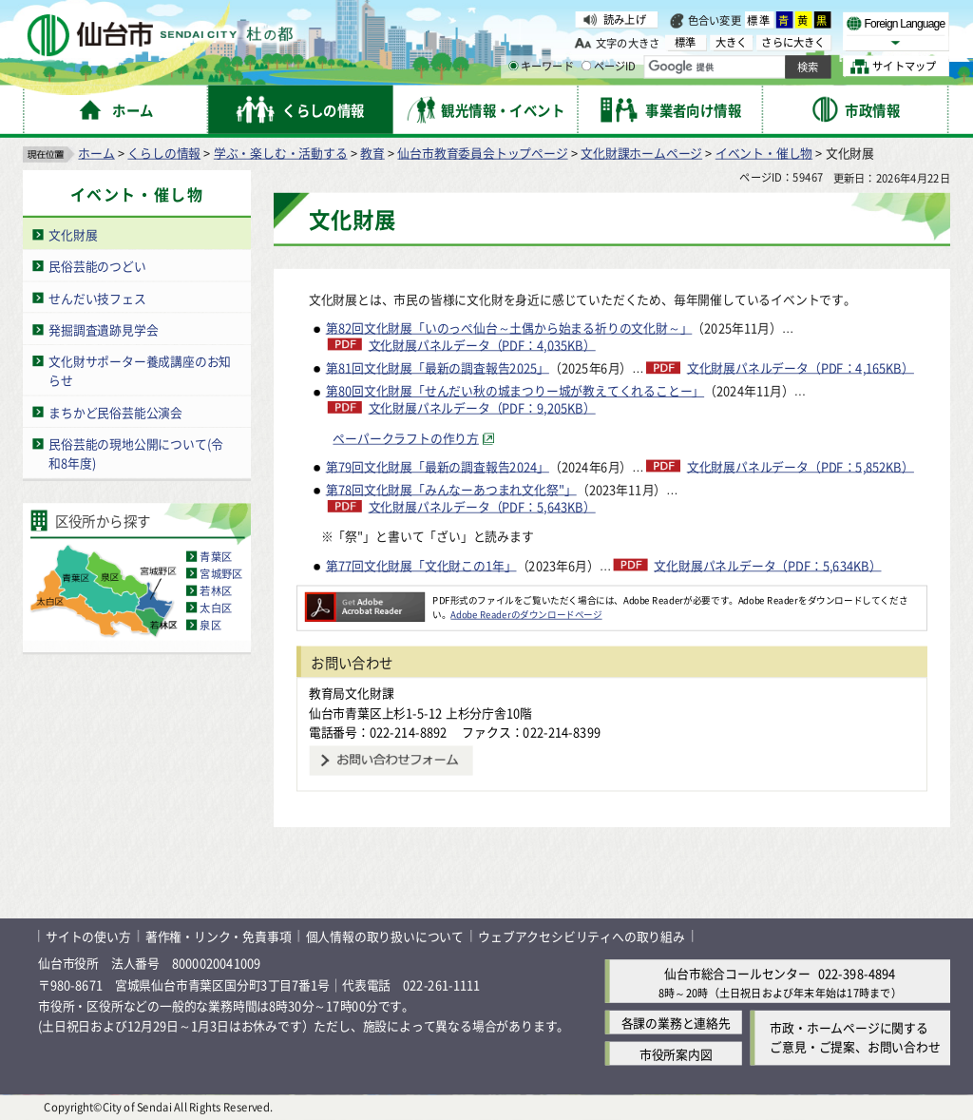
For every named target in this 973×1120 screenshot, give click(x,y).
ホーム (96, 153)
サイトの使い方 (88, 936)
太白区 (216, 607)
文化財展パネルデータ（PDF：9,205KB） (482, 407)
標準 (759, 20)
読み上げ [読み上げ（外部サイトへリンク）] (624, 19)
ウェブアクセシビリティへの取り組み (581, 936)
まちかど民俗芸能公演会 (115, 412)
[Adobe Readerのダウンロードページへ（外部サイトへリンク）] (365, 600)
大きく (731, 42)
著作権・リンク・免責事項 (218, 936)
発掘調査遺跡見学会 (103, 329)
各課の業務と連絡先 (676, 1023)
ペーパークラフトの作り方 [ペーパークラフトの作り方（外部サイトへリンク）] (406, 438)
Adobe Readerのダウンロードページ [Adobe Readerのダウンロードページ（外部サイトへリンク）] (525, 614)
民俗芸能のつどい (96, 266)
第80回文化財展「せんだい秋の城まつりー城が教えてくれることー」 (515, 391)
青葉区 (216, 556)
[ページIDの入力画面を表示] (586, 65)
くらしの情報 (163, 153)
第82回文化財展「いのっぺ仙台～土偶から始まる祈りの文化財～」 (509, 328)
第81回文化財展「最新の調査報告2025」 (437, 367)
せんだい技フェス (96, 298)
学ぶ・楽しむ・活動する (281, 153)
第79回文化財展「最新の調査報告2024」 (437, 466)
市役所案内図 (676, 1054)
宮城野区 (221, 573)
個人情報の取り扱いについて (385, 936)
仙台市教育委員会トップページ (482, 153)
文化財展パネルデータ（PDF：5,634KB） (767, 564)
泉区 (210, 624)
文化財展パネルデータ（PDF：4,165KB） (800, 368)
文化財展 (72, 234)
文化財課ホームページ (641, 153)
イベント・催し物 (763, 153)
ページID (609, 66)
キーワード (541, 66)
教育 (372, 153)
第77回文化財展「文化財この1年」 (421, 564)
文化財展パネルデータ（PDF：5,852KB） (800, 466)
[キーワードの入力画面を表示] (513, 65)
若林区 (216, 590)
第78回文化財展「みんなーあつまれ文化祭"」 (451, 489)
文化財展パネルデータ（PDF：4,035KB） (482, 345)
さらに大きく (793, 42)
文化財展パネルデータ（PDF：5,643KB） (482, 506)
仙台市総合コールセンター (737, 974)
